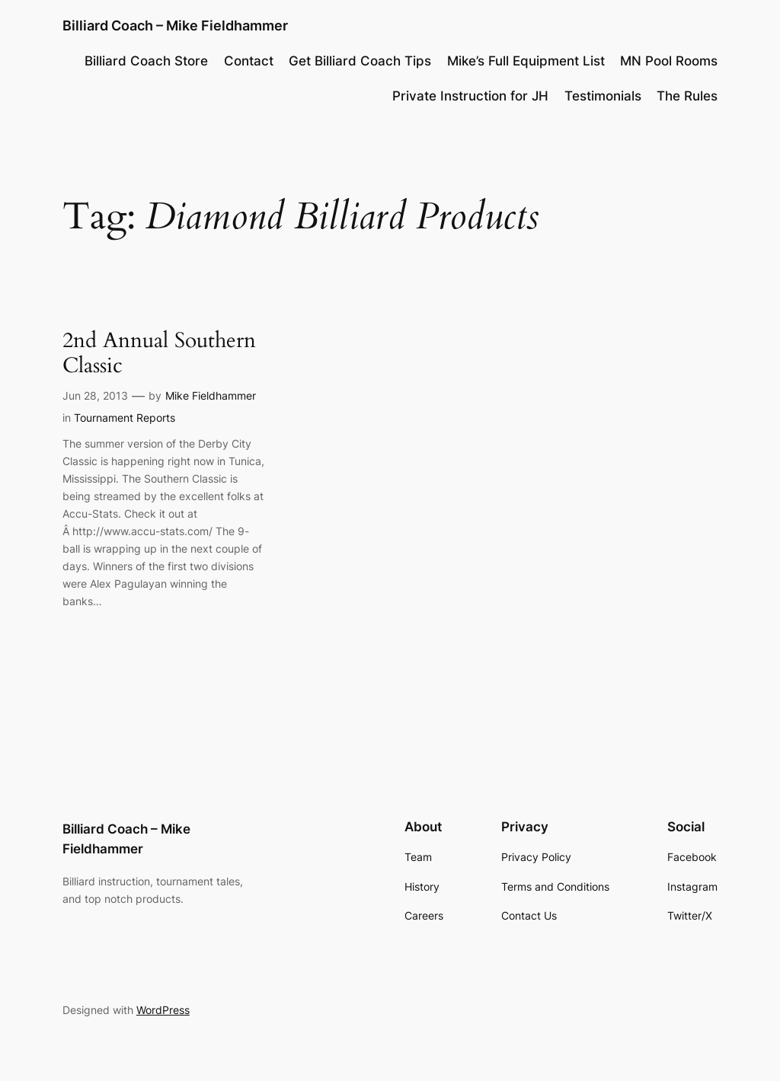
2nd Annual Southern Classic (159, 353)
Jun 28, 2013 (95, 395)
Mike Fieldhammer (210, 395)
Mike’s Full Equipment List (526, 61)
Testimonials (602, 96)
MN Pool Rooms (669, 61)
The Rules (687, 96)
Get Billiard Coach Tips (360, 61)
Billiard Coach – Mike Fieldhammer (175, 25)
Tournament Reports (124, 417)
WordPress (163, 1009)
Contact (248, 61)
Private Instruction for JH (470, 96)
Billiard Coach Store (146, 61)
